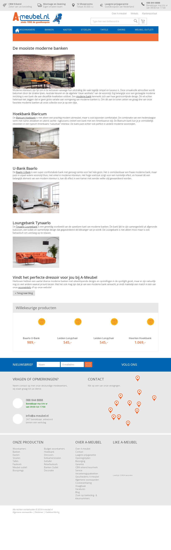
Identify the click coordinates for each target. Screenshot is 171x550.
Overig (122, 36)
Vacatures (80, 504)
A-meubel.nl (47, 525)
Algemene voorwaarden (87, 495)
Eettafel (48, 476)
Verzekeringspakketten (86, 489)
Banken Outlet (51, 482)
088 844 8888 (34, 415)
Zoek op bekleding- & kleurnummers (86, 512)
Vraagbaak (80, 501)
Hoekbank (49, 467)
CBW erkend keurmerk (86, 482)
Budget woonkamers (54, 464)
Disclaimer (39, 527)
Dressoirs (48, 470)
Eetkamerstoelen (52, 473)
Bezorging (80, 476)
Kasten (71, 36)
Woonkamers (33, 36)
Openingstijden (82, 473)
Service (78, 485)
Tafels (106, 36)
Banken (54, 36)
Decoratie (49, 485)
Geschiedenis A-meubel (87, 492)
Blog (77, 507)
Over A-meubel (119, 14)
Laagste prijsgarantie (85, 470)
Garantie (79, 479)
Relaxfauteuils (51, 479)
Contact (79, 467)
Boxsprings (18, 485)
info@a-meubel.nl (37, 431)
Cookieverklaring (83, 498)
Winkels (134, 14)
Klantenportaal (149, 14)
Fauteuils (17, 479)
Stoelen (88, 36)
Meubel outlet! (143, 36)
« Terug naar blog (24, 300)
